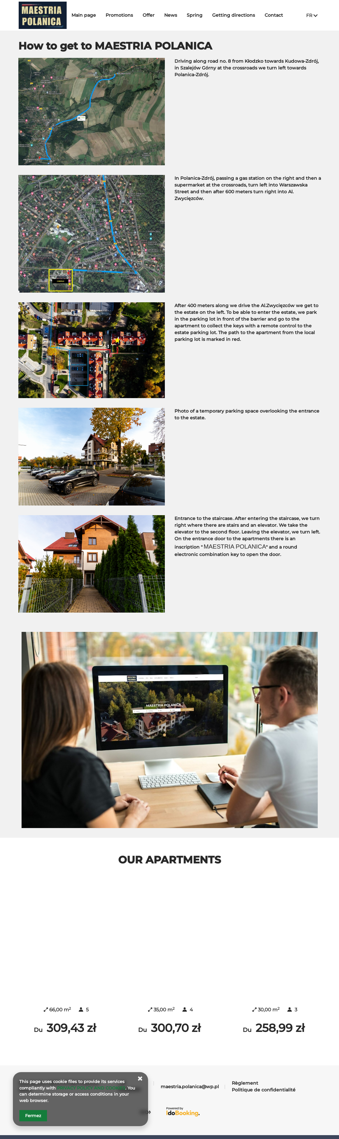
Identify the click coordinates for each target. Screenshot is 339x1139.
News (175, 15)
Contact (279, 15)
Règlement (245, 1068)
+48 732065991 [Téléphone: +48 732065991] (129, 1071)
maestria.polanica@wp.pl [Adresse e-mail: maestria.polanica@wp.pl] (190, 1071)
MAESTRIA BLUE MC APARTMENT (274, 968)
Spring (200, 15)
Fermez (33, 1115)
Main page (89, 15)
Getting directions (238, 15)
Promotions (124, 15)
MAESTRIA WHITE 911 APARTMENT (170, 968)
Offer (154, 15)
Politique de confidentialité (264, 1075)
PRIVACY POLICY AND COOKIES (91, 1087)
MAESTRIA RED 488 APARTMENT (65, 968)
